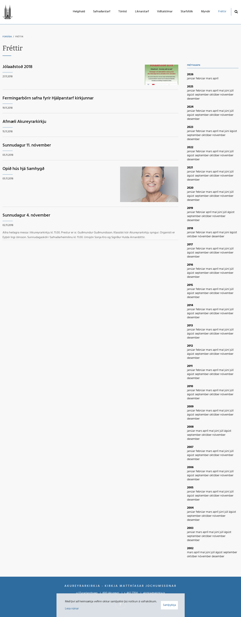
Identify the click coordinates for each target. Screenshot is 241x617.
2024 (190, 106)
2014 (190, 305)
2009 (190, 406)
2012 (190, 345)
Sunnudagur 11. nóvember (27, 145)
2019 (190, 208)
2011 (190, 366)
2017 (190, 244)
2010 (190, 386)
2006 (190, 467)
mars (209, 78)
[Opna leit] (236, 11)
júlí (232, 90)
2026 (190, 74)
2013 (190, 325)
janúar (191, 78)
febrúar (201, 78)
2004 (190, 507)
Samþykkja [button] (169, 605)
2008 (190, 426)
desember (193, 98)
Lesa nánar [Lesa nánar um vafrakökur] (72, 608)
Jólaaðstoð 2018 (17, 66)
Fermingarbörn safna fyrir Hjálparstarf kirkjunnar (48, 98)
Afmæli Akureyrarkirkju (24, 121)
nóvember (226, 94)
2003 (190, 528)
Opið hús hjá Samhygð (23, 168)
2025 (190, 86)
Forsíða (7, 37)
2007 (190, 447)
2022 (190, 147)
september (202, 94)
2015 (190, 285)
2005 (190, 487)
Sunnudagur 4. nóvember (26, 215)
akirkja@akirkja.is (154, 593)
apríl (215, 78)
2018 (190, 228)
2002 (190, 548)
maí (221, 90)
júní (227, 90)
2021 (190, 167)
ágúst (191, 94)
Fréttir (19, 37)
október (214, 94)
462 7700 (132, 593)
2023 (190, 127)
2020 (190, 187)
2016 (190, 264)
